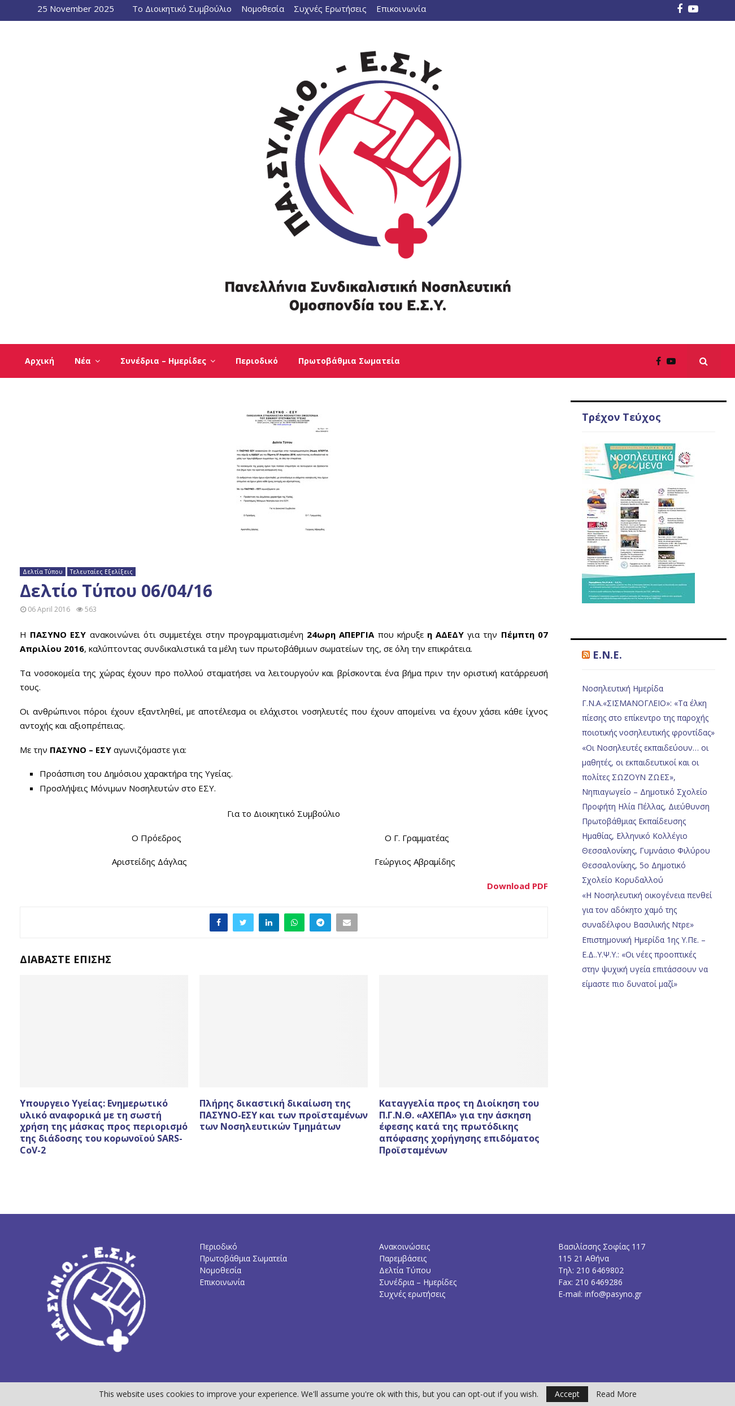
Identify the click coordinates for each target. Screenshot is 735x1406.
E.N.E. (607, 654)
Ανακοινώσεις (404, 1246)
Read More (616, 1394)
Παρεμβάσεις (403, 1258)
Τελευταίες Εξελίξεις (101, 572)
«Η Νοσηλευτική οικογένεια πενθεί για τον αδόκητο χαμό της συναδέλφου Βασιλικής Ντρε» (647, 910)
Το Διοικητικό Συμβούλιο (182, 8)
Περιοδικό (257, 360)
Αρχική (39, 360)
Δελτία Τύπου (43, 572)
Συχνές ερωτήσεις (412, 1294)
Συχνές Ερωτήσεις (330, 8)
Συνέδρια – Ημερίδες (163, 360)
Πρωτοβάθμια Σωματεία (349, 360)
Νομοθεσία (262, 8)
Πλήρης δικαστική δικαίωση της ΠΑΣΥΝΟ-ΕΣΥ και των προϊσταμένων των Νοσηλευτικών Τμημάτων (283, 1115)
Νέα (83, 360)
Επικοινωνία (401, 8)
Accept (567, 1393)
